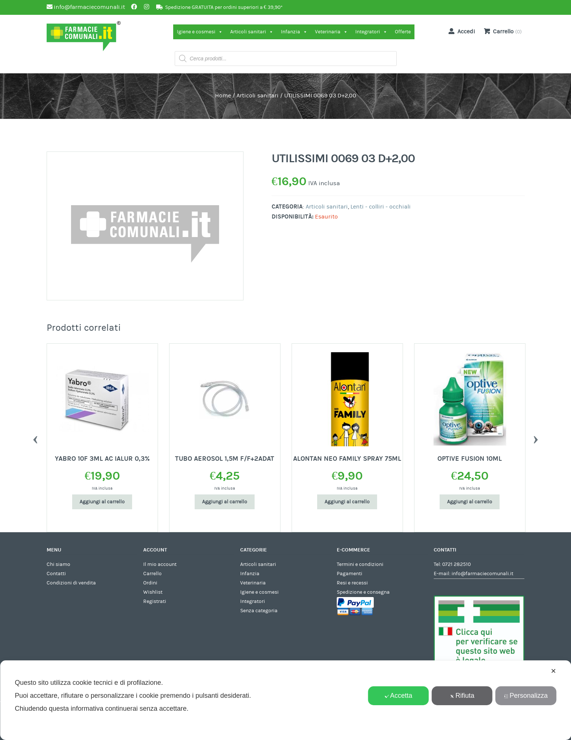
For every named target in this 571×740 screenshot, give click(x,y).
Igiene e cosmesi (200, 32)
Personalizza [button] (526, 695)
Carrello (152, 574)
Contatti (56, 574)
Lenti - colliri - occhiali (380, 206)
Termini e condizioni (360, 564)
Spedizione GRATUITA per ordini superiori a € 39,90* (224, 7)
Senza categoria (259, 611)
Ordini (150, 583)
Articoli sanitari (251, 32)
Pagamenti (349, 574)
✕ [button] (553, 671)
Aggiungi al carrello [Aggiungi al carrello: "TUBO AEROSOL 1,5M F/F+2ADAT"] (224, 502)
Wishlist (152, 592)
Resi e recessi (352, 583)
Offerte (403, 32)
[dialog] (285, 700)
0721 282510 (456, 564)
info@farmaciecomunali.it (482, 574)
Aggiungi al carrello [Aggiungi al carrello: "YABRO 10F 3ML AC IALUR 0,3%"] (102, 502)
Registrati (154, 601)
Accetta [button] (398, 695)
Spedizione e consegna (363, 592)
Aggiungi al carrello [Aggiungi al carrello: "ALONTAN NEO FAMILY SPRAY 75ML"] (347, 502)
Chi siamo (58, 564)
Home (223, 95)
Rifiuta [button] (462, 695)
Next (536, 438)
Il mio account (160, 564)
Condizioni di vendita (71, 583)
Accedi (460, 31)
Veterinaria (331, 32)
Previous (35, 438)
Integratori (371, 32)
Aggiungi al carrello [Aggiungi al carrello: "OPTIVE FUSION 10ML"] (469, 502)
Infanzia (294, 32)
